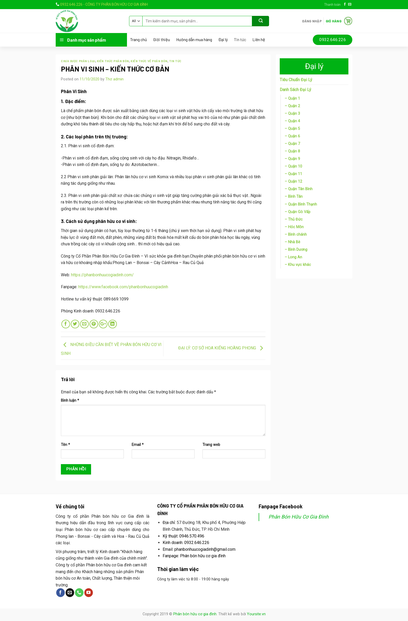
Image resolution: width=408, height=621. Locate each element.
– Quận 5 (292, 128)
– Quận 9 (292, 159)
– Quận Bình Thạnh (301, 204)
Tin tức (240, 39)
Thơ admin (114, 79)
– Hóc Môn (294, 227)
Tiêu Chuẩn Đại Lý (296, 79)
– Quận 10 (293, 166)
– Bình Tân (294, 196)
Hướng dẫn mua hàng (194, 39)
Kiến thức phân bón (113, 61)
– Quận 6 (292, 136)
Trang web (211, 445)
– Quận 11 (293, 174)
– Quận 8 (292, 151)
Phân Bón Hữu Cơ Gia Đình (299, 517)
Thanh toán (332, 4)
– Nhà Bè (292, 242)
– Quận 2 (292, 106)
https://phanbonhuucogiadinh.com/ (102, 274)
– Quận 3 (292, 113)
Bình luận (70, 400)
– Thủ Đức (294, 219)
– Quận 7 (292, 144)
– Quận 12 (293, 181)
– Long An (293, 257)
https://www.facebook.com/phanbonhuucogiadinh (123, 286)
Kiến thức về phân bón (149, 61)
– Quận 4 (292, 121)
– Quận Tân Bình (299, 189)
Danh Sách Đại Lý (295, 89)
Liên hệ (258, 39)
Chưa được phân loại (78, 61)
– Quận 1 (292, 98)
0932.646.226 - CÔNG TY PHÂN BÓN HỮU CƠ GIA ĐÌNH (104, 4)
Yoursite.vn (256, 614)
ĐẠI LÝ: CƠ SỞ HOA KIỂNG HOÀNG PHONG (221, 347)
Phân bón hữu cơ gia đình (194, 614)
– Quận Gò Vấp (297, 212)
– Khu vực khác (298, 265)
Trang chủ (138, 39)
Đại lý (223, 39)
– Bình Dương (296, 249)
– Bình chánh (296, 234)
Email (138, 445)
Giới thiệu (161, 39)
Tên (65, 445)
